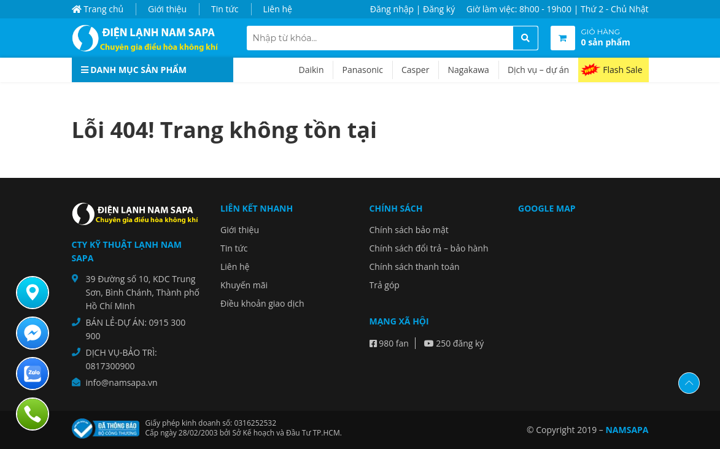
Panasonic (362, 69)
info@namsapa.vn (122, 382)
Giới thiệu (167, 9)
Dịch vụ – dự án (538, 69)
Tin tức (224, 9)
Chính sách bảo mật (409, 230)
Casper (415, 69)
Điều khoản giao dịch (262, 303)
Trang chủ (98, 9)
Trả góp (385, 285)
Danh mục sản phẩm (134, 69)
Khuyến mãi (244, 285)
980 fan (389, 343)
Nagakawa (468, 69)
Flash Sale (622, 69)
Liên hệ (277, 9)
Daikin (311, 69)
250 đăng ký (454, 343)
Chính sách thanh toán (415, 266)
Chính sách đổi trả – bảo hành (429, 248)
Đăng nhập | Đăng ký (412, 9)
